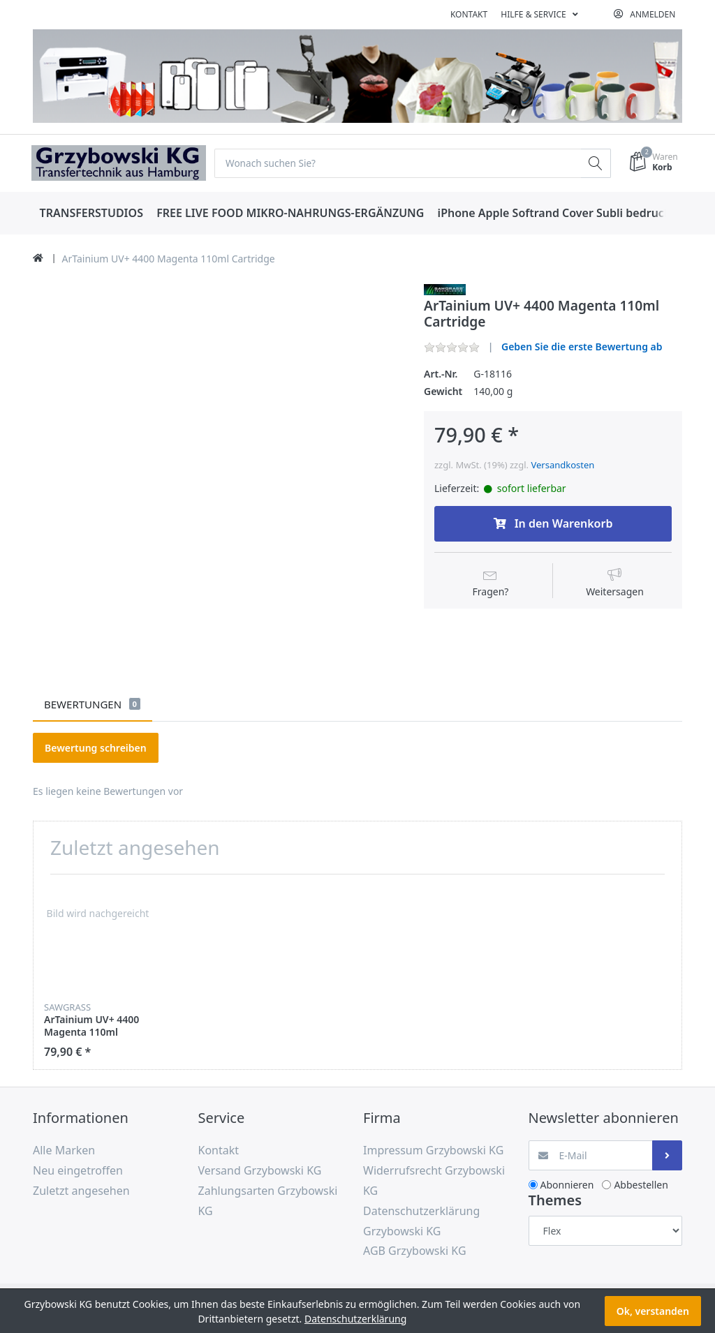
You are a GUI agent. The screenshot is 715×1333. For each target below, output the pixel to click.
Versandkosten (562, 465)
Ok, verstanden (653, 1311)
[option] (98, 972)
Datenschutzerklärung (355, 1318)
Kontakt (468, 14)
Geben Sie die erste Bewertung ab (582, 347)
